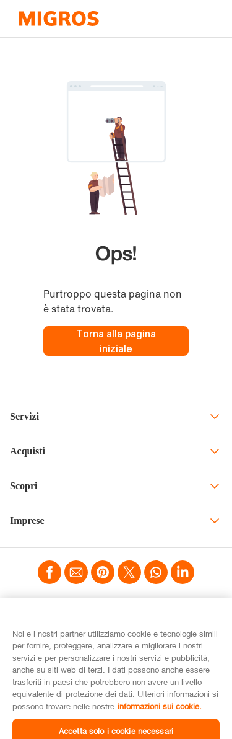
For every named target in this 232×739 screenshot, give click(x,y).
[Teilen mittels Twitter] (129, 573)
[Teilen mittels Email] (76, 573)
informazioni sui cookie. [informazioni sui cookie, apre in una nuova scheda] (160, 717)
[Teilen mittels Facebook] (49, 573)
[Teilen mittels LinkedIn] (182, 573)
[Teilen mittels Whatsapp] (156, 573)
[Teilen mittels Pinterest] (102, 573)
